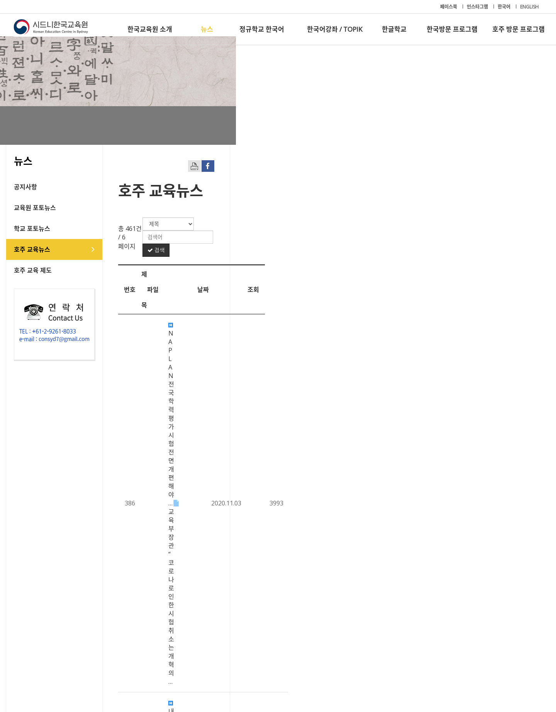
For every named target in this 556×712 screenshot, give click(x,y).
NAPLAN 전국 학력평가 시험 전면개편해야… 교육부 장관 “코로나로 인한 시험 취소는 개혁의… (289, 271)
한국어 (505, 6)
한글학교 (394, 29)
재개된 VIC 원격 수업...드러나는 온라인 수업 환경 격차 (249, 573)
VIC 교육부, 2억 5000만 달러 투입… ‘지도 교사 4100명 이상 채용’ (263, 318)
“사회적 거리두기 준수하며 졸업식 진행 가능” (237, 403)
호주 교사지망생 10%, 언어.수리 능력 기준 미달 (240, 552)
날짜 (465, 248)
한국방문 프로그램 (452, 29)
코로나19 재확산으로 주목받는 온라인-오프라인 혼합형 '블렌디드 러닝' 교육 (277, 509)
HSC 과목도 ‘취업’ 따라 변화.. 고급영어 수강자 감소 (245, 361)
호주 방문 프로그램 (518, 29)
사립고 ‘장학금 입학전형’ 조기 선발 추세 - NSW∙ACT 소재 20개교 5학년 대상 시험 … (288, 446)
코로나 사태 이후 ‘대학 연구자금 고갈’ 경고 (234, 340)
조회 (515, 248)
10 (386, 619)
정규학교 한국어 (261, 29)
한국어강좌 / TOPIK (334, 29)
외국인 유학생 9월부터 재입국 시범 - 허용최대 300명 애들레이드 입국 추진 (276, 467)
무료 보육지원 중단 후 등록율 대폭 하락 (230, 488)
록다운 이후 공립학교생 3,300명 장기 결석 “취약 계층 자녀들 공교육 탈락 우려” (281, 382)
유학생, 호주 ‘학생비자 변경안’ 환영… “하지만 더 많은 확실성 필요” (265, 531)
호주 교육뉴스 (40, 249)
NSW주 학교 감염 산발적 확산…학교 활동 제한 (239, 424)
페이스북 (449, 6)
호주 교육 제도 (40, 270)
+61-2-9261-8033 (196, 682)
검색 (513, 224)
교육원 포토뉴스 (43, 207)
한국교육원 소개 (149, 29)
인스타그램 (478, 6)
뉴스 (207, 29)
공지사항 (33, 187)
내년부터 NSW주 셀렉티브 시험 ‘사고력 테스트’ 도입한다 (253, 297)
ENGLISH (529, 6)
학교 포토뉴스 (40, 228)
